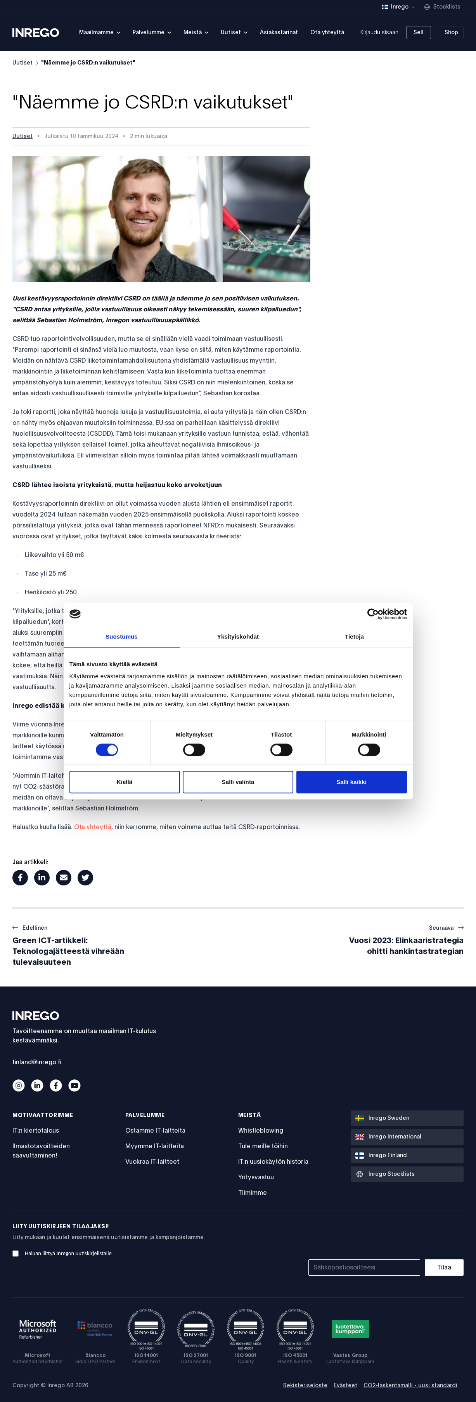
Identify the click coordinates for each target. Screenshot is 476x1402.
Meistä (249, 1115)
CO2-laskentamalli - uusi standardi (410, 1385)
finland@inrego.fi (36, 1062)
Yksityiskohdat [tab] (238, 636)
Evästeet (345, 1385)
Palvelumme (145, 1115)
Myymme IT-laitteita (154, 1146)
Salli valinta (238, 782)
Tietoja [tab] (354, 636)
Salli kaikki (351, 782)
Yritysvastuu (256, 1177)
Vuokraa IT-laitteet (152, 1162)
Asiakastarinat (279, 32)
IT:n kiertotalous (35, 1131)
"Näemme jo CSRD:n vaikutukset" (88, 63)
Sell (419, 32)
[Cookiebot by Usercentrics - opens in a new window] (373, 614)
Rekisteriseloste (305, 1385)
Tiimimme (252, 1193)
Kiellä (125, 782)
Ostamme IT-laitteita (155, 1131)
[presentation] (405, 1238)
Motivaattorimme (42, 1115)
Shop (451, 32)
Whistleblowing (260, 1131)
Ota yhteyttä (327, 32)
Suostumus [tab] (122, 636)
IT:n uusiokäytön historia (273, 1162)
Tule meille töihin (263, 1146)
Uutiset (22, 63)
